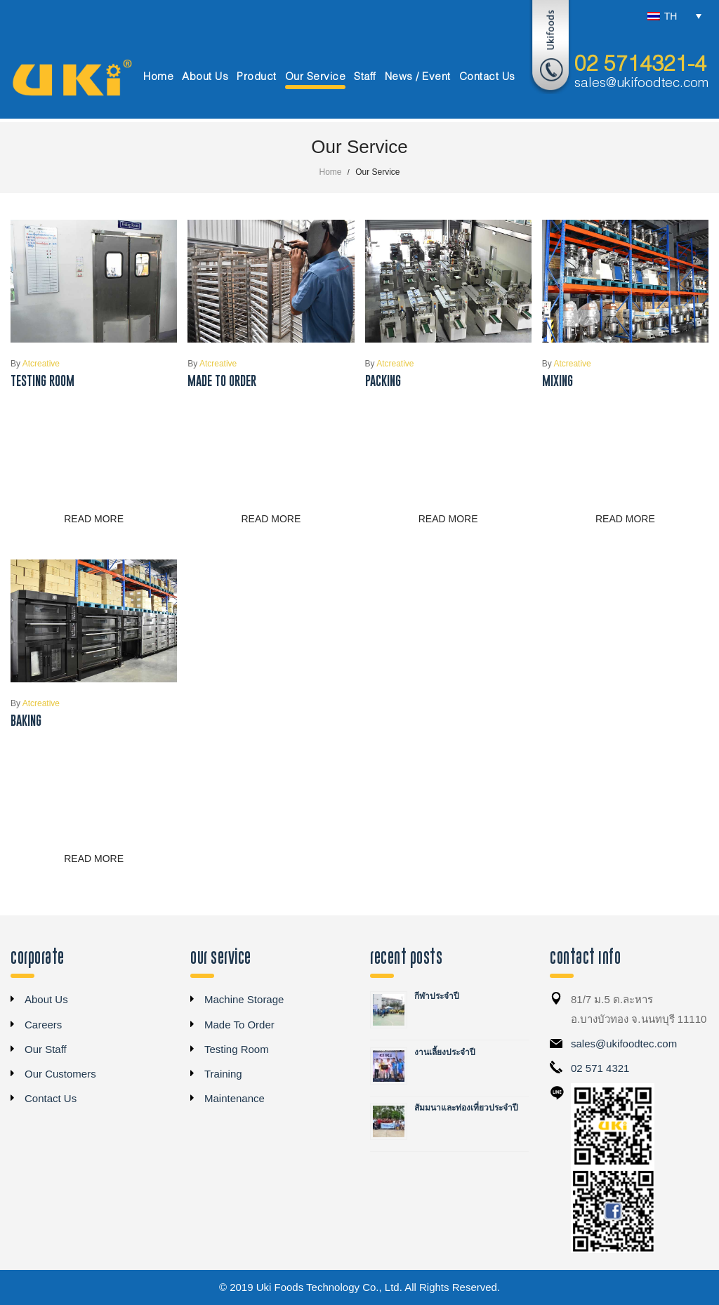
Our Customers (60, 1074)
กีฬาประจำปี (436, 996)
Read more (94, 518)
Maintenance (234, 1098)
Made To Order (221, 381)
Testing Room (42, 381)
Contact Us (51, 1098)
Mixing (557, 381)
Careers (43, 1025)
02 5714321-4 (640, 65)
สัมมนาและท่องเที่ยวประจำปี (466, 1108)
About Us (46, 999)
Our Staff (46, 1049)
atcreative (35, 364)
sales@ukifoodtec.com (641, 83)
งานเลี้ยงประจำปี (444, 1052)
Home (330, 172)
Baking (26, 720)
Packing (383, 381)
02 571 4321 (600, 1068)
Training (223, 1074)
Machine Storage (244, 999)
